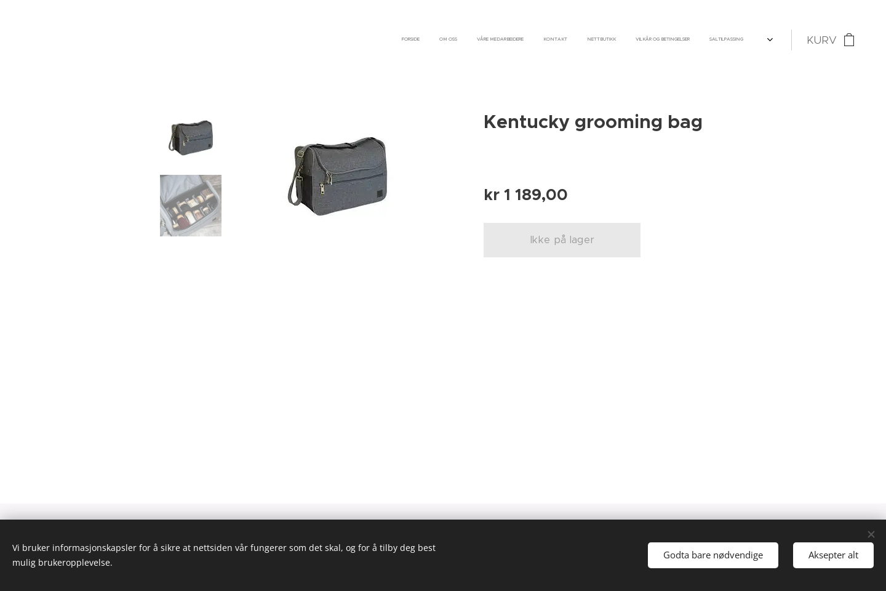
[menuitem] (575, 40)
